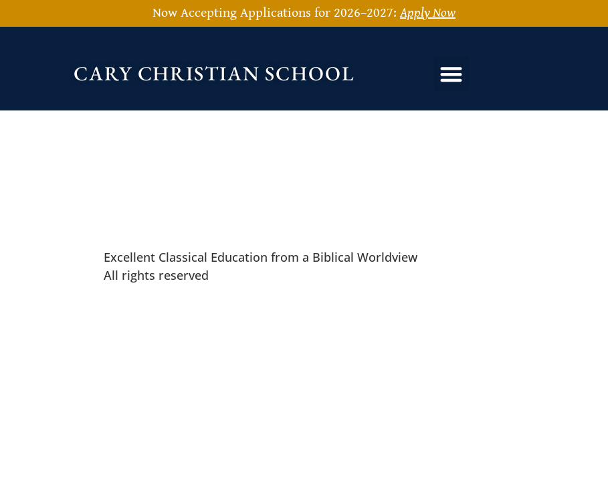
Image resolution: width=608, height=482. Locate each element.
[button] (452, 74)
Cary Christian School (214, 73)
